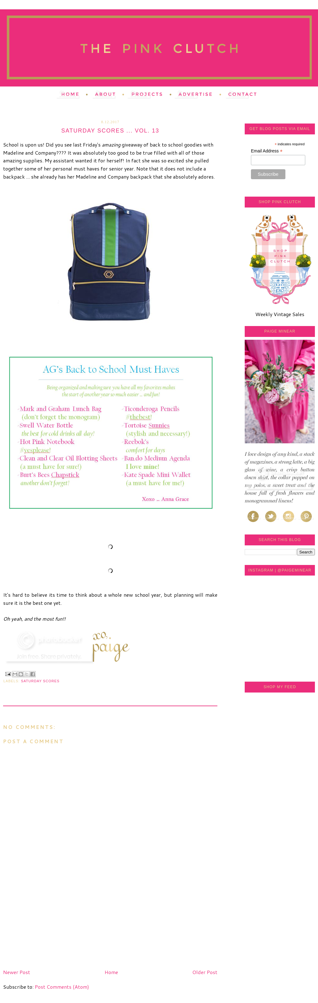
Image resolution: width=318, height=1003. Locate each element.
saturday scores (40, 681)
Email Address (267, 151)
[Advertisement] (49, 923)
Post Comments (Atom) (62, 986)
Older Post (204, 972)
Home (111, 972)
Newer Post (16, 972)
